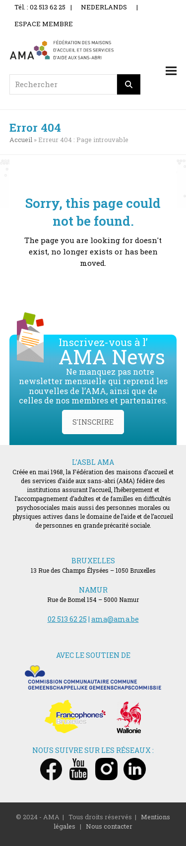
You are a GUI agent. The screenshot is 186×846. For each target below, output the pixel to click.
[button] (171, 70)
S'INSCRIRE (93, 422)
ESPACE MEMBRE (43, 23)
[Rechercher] (129, 84)
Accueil (20, 139)
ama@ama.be (115, 619)
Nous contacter (109, 826)
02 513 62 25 (67, 619)
